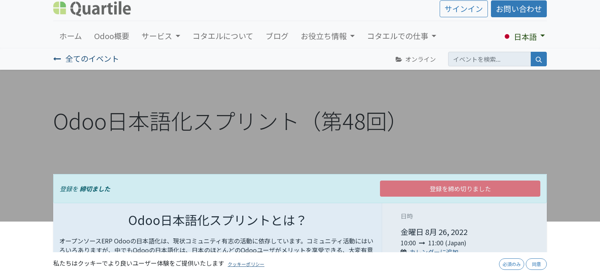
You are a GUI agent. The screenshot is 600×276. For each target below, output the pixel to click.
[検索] (539, 59)
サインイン (464, 8)
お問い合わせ (519, 8)
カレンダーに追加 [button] (433, 251)
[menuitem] (70, 36)
